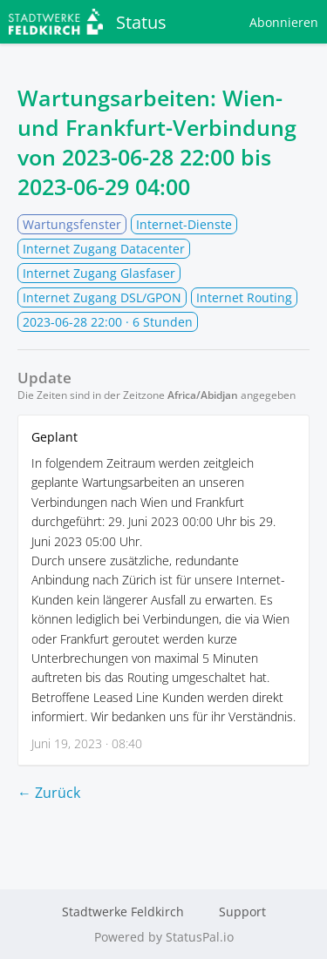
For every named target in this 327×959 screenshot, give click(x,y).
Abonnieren (283, 22)
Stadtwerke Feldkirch (123, 911)
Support (242, 911)
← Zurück (48, 792)
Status (88, 22)
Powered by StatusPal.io (164, 937)
